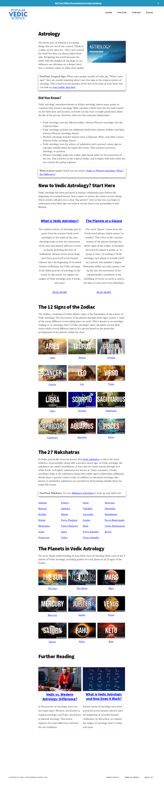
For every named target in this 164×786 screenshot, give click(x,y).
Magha (64, 514)
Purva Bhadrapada (115, 520)
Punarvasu (44, 537)
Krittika (42, 514)
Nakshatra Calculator (83, 493)
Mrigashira (44, 526)
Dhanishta (110, 508)
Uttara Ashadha (91, 537)
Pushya (65, 503)
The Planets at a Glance (104, 220)
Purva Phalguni (69, 520)
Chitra (64, 537)
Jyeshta (86, 520)
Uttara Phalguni (69, 526)
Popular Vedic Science (28, 14)
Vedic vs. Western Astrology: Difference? (59, 694)
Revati (108, 532)
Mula (85, 526)
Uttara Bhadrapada (115, 526)
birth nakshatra (91, 459)
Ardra (41, 532)
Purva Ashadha (91, 532)
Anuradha (88, 514)
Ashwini (42, 503)
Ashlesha (65, 508)
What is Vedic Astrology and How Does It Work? (104, 694)
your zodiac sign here (64, 87)
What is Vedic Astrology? (60, 220)
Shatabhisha (111, 514)
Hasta (64, 532)
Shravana (110, 503)
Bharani (42, 508)
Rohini (41, 520)
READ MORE (59, 292)
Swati (85, 503)
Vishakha (87, 508)
